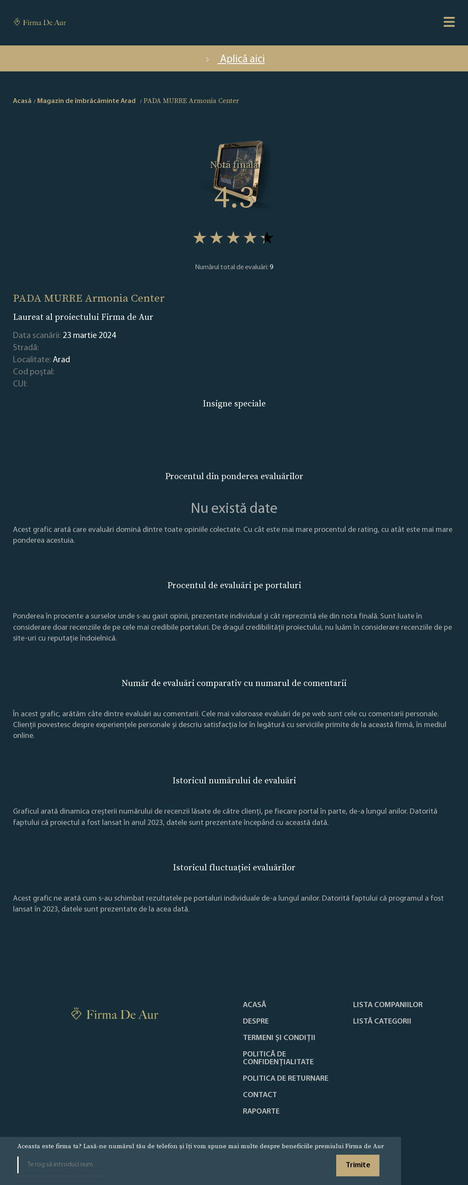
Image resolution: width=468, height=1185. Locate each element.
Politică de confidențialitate (278, 1058)
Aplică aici (234, 59)
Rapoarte (261, 1112)
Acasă (254, 1005)
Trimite (358, 1165)
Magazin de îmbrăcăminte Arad (86, 101)
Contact (260, 1095)
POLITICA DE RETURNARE (285, 1079)
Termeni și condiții (279, 1038)
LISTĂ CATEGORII (382, 1022)
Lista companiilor (388, 1005)
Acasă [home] (22, 101)
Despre (256, 1022)
